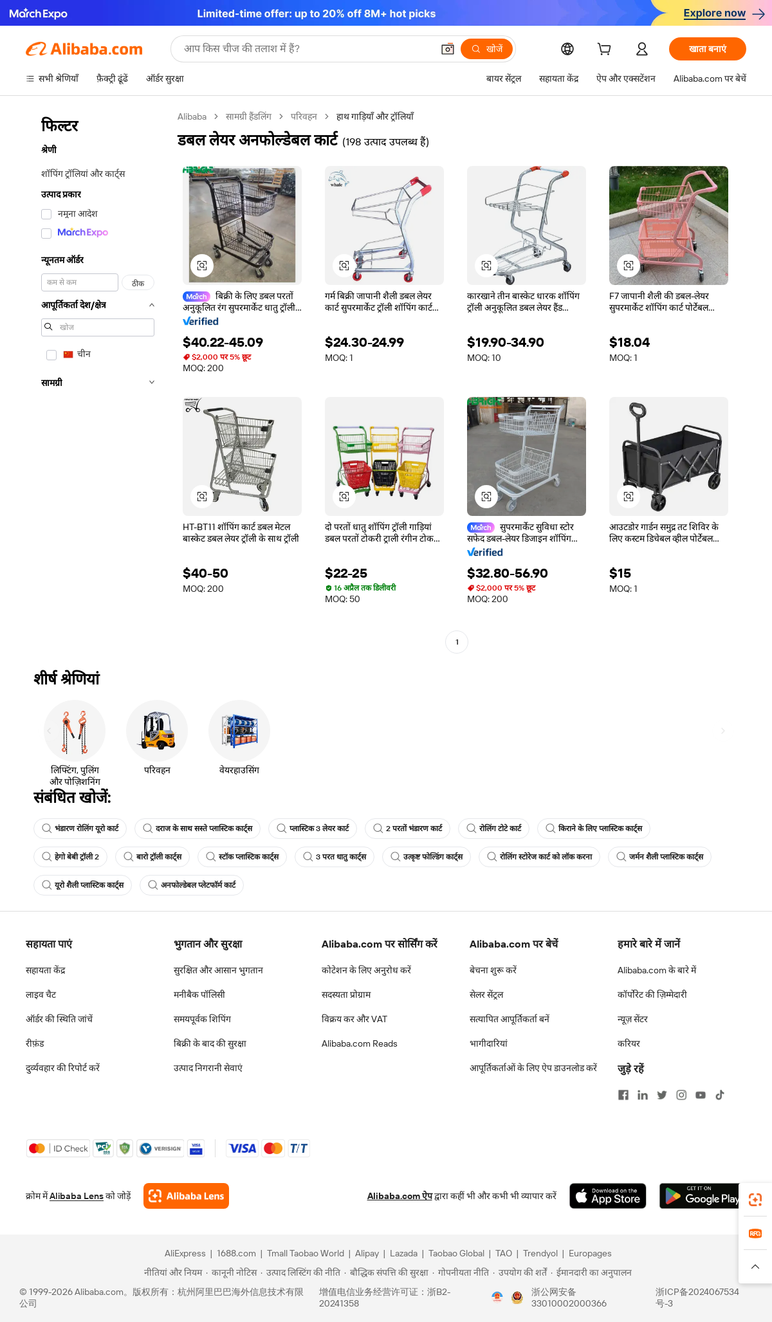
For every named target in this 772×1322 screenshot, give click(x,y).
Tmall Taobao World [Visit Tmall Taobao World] (305, 1253)
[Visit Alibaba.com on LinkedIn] (642, 1095)
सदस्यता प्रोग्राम (346, 994)
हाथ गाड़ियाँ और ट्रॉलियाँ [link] (375, 116)
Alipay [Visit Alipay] (367, 1253)
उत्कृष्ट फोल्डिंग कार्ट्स (427, 857)
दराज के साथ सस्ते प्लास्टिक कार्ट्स (197, 828)
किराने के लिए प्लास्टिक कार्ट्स (594, 828)
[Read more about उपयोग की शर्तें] (520, 1272)
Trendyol (540, 1253)
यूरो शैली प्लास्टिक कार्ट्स (83, 885)
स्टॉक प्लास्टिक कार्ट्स (242, 857)
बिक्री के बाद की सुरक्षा (210, 1043)
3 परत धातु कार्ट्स (334, 857)
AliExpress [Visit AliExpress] (185, 1253)
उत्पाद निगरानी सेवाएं (208, 1068)
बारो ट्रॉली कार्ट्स (152, 857)
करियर (629, 1043)
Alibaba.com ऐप (399, 1196)
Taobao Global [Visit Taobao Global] (456, 1253)
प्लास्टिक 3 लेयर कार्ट (313, 828)
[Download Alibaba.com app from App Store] (608, 1196)
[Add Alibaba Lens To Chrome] (186, 1196)
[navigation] (97, 381)
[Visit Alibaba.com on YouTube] (700, 1095)
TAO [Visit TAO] (503, 1253)
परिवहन (304, 116)
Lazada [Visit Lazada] (404, 1253)
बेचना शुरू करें (493, 970)
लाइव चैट (41, 994)
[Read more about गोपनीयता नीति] (460, 1272)
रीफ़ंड (35, 1043)
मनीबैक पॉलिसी (199, 994)
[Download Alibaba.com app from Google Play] (702, 1196)
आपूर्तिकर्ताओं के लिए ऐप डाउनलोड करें (533, 1068)
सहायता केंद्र (45, 970)
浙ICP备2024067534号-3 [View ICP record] (697, 1297)
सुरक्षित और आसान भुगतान (218, 970)
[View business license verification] (497, 1297)
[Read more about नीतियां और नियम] (171, 1272)
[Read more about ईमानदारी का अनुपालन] (591, 1272)
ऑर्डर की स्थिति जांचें (59, 1019)
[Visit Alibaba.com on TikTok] (720, 1095)
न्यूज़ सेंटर (633, 1019)
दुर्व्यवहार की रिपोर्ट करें (63, 1068)
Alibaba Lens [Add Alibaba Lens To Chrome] (77, 1196)
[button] (447, 49)
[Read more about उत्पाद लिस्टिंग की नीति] (300, 1272)
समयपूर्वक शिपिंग (202, 1019)
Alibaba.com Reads (360, 1043)
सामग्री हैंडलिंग (248, 116)
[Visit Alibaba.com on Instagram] (681, 1095)
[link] (755, 1199)
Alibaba (192, 116)
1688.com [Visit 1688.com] (236, 1253)
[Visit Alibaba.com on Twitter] (662, 1095)
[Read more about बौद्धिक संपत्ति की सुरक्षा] (386, 1272)
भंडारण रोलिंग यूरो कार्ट (80, 828)
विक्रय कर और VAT (354, 1019)
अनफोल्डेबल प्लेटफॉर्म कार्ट (191, 885)
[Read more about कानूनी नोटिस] (231, 1272)
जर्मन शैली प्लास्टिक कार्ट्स (659, 857)
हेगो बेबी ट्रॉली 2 (70, 857)
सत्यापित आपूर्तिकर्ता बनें (509, 1019)
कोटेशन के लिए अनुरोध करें (366, 970)
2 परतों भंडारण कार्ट (407, 828)
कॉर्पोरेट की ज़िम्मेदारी (652, 994)
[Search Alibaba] (307, 49)
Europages (590, 1253)
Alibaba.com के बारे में (657, 970)
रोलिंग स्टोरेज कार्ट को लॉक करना (539, 857)
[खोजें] (487, 49)
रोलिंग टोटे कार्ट (493, 828)
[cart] (606, 51)
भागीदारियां (489, 1043)
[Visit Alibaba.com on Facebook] (623, 1095)
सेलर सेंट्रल (486, 994)
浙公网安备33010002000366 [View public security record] (569, 1297)
